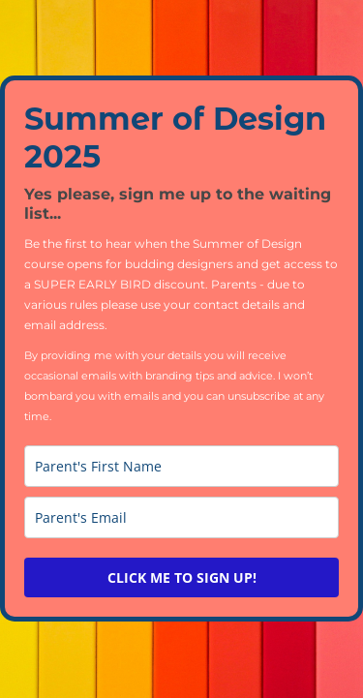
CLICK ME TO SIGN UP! (182, 577)
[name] (181, 466)
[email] (181, 517)
